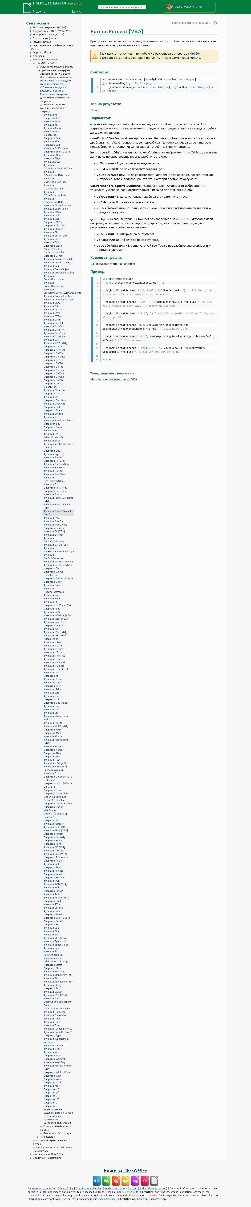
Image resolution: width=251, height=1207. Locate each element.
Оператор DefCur (54, 353)
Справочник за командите (55, 73)
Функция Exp (51, 454)
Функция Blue (52, 141)
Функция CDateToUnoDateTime (56, 173)
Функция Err (51, 434)
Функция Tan (51, 998)
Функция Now (52, 760)
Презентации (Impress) (46, 38)
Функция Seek (52, 911)
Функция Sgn (51, 928)
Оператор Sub (52, 988)
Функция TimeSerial (55, 1012)
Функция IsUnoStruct (56, 669)
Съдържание (37, 23)
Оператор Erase (53, 427)
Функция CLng (52, 242)
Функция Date (52, 319)
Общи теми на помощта (47, 1157)
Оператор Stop (52, 968)
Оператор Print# (53, 833)
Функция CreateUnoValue (58, 299)
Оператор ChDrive (54, 225)
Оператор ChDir (53, 222)
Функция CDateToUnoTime (53, 187)
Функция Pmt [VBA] (55, 827)
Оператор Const (53, 255)
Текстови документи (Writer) (49, 27)
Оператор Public (53, 840)
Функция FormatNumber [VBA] (57, 506)
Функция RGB (52, 880)
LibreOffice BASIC (46, 63)
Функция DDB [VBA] (55, 343)
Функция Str (51, 978)
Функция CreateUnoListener (54, 277)
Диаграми (39, 56)
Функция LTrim (52, 689)
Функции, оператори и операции (55, 99)
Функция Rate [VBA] (55, 854)
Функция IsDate (53, 645)
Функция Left (51, 692)
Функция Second (53, 907)
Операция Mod (52, 733)
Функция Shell (52, 931)
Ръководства (47, 1136)
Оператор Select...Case (57, 151)
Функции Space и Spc (56, 941)
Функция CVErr (52, 316)
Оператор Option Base (56, 793)
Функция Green (52, 585)
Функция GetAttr (53, 534)
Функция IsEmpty (54, 649)
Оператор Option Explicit (58, 803)
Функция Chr (51, 232)
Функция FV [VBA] (54, 531)
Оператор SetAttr (54, 921)
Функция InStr (52, 612)
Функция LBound (53, 679)
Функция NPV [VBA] (55, 766)
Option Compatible (54, 252)
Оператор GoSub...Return (58, 578)
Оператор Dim (52, 393)
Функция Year (51, 1085)
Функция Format (53, 494)
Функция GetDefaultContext (54, 539)
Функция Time (52, 1018)
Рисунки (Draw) (42, 41)
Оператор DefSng (54, 376)
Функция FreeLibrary (55, 524)
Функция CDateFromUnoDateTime (58, 166)
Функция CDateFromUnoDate (55, 193)
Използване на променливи (52, 1117)
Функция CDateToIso (56, 208)
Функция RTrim (52, 904)
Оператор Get (52, 568)
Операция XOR (52, 1082)
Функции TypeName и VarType (56, 1040)
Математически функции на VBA (113, 378)
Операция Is (51, 639)
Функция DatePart (54, 329)
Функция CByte (52, 158)
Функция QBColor (54, 850)
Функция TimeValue (55, 1015)
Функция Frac (51, 518)
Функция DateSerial (55, 333)
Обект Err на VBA (54, 437)
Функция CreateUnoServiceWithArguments (59, 291)
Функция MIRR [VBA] (56, 726)
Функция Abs (51, 114)
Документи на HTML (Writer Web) (52, 31)
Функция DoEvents (54, 403)
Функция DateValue (55, 336)
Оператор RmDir (53, 891)
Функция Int (51, 628)
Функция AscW (52, 128)
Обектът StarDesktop (56, 961)
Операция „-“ (51, 1089)
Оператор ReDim (53, 860)
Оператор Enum (53, 410)
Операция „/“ (51, 1099)
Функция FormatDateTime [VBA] (58, 499)
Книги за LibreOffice (125, 1170)
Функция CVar (52, 313)
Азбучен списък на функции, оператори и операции (53, 108)
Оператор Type (52, 1035)
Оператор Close (53, 245)
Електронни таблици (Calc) (48, 34)
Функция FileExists (54, 467)
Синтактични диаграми (53, 94)
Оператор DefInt (53, 366)
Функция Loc (51, 706)
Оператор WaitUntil (55, 1059)
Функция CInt (51, 239)
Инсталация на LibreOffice (48, 1154)
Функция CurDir (53, 309)
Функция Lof (51, 709)
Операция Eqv (52, 423)
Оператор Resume (54, 877)
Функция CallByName (56, 148)
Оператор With (52, 1075)
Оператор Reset (53, 874)
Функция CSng (52, 303)
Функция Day (51, 339)
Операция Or (51, 820)
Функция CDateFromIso (57, 205)
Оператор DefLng (54, 370)
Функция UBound (54, 1045)
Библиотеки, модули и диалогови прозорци (53, 89)
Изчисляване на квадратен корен (53, 956)
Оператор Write (53, 1079)
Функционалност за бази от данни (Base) (51, 47)
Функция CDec (52, 219)
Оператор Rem (52, 867)
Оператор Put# (52, 844)
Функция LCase (52, 682)
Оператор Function (54, 528)
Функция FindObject (55, 474)
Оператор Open (53, 790)
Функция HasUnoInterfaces (54, 590)
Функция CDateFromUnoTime (55, 180)
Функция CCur (52, 161)
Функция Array (52, 121)
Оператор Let (51, 699)
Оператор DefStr (53, 380)
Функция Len (51, 696)
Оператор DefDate (54, 356)
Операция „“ (51, 1102)
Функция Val (51, 1052)
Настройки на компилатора (56, 77)
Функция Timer (52, 1022)
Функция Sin (51, 934)
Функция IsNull (52, 659)
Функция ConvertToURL (57, 262)
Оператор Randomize (56, 857)
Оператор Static (53, 964)
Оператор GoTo (53, 581)
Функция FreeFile (54, 521)
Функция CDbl (52, 215)
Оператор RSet (52, 901)
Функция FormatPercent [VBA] (57, 512)
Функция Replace (53, 870)
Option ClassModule (55, 796)
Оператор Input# (53, 625)
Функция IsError (53, 652)
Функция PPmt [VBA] (56, 830)
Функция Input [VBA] (56, 618)
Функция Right (52, 887)
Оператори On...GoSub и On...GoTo (58, 785)
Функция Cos (51, 266)
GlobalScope (51, 134)
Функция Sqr (51, 951)
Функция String (52, 985)
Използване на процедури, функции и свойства (56, 82)
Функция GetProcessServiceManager (59, 549)
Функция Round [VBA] (56, 897)
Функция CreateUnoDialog (59, 272)
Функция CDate (52, 212)
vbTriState (195, 152)
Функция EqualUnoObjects (59, 420)
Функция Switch (53, 991)
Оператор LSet (52, 686)
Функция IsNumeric (55, 662)
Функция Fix (51, 484)
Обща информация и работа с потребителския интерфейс (54, 68)
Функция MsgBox (54, 746)
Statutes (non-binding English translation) (100, 1188)
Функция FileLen (53, 471)
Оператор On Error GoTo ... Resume (58, 778)
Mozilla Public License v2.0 (122, 1192)
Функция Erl (51, 430)
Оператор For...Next (55, 487)
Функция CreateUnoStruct (58, 296)
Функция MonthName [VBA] (56, 741)
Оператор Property (54, 837)
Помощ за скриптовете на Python (50, 1142)
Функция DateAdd (54, 323)
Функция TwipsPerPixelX (58, 1028)
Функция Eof (51, 417)
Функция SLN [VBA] (55, 938)
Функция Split (52, 948)
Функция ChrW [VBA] (56, 235)
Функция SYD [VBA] (55, 995)
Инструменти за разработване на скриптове (52, 1149)
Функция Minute (53, 723)
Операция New (52, 753)
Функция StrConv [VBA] (57, 975)
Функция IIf (50, 602)
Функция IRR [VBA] (55, 635)
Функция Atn (51, 131)
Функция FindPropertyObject (54, 479)
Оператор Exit (52, 450)
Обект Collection (53, 249)
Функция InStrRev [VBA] (58, 615)
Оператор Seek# (53, 914)
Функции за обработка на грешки (58, 445)
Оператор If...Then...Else (58, 605)
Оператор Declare (54, 346)
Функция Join (51, 672)
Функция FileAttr (53, 457)
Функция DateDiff (54, 326)
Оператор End (52, 407)
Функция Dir (51, 397)
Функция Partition (54, 823)
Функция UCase (53, 1049)
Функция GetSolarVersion (58, 561)
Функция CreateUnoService (54, 284)
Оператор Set (51, 924)
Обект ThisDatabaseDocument (57, 1006)
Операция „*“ (51, 1092)
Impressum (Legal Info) (41, 1188)
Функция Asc (51, 124)
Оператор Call (52, 145)
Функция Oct (51, 773)
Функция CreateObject (56, 269)
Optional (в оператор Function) (56, 815)
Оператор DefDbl (54, 360)
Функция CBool (52, 155)
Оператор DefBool (54, 350)
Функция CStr (52, 306)
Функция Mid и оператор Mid (58, 717)
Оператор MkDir (53, 729)
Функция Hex (51, 595)
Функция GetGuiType (56, 544)
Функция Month (53, 736)
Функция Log (51, 712)
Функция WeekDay (54, 1062)
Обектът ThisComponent (57, 1001)
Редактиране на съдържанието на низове (58, 1111)
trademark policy (107, 1199)
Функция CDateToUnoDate (53, 200)
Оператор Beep (52, 138)
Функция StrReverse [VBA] (59, 981)
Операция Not (52, 756)
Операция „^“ (52, 1106)
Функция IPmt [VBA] (55, 632)
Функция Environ (53, 413)
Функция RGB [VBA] (55, 884)
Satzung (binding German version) (147, 1188)
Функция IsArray (53, 642)
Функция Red (51, 864)
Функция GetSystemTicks (58, 565)
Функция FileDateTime (56, 464)
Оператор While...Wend (57, 1072)
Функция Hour (52, 598)
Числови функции (54, 770)
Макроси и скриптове (45, 59)
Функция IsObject (54, 665)
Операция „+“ (52, 1096)
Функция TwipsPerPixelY (58, 1032)
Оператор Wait (52, 1055)
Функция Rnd (51, 894)
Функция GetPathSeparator (54, 556)
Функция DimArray (54, 390)
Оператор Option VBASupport (53, 808)
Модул (37, 11)
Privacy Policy (65, 1188)
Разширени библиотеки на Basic (55, 1127)
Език (75, 11)
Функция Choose (53, 229)
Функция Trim (52, 1025)
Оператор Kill (51, 676)
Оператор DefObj (54, 373)
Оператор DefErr (53, 363)
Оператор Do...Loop (55, 400)
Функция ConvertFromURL (59, 259)
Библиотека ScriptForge (57, 1133)
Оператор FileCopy (54, 460)
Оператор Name (53, 749)
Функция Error (52, 440)
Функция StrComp (54, 971)
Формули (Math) (42, 52)
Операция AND (52, 118)
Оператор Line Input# (56, 702)
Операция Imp (52, 608)
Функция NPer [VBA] (56, 763)
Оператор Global (53, 571)
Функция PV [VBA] (54, 847)
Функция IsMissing (54, 655)
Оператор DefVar (54, 383)
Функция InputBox (54, 622)
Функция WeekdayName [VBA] (57, 1067)
